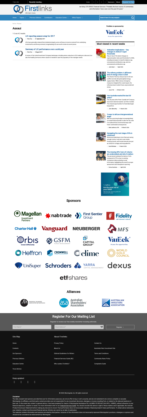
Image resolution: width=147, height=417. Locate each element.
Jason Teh (111, 90)
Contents (15, 348)
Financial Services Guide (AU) (63, 358)
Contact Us (97, 343)
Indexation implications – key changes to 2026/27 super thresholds (118, 52)
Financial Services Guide (68, 406)
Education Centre (62, 18)
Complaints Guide (100, 364)
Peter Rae (29, 39)
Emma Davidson (113, 167)
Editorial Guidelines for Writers (64, 353)
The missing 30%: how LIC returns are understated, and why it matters (120, 153)
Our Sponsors (17, 353)
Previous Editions (35, 18)
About (118, 2)
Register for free (128, 2)
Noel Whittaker (112, 146)
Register (120, 327)
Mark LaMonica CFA (114, 127)
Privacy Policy (58, 343)
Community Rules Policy (102, 358)
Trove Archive (17, 369)
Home (14, 18)
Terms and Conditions (101, 353)
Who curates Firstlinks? (61, 364)
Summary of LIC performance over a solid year (44, 49)
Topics (23, 18)
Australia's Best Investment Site (104, 348)
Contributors (48, 18)
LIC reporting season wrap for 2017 (40, 36)
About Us (57, 348)
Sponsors (111, 2)
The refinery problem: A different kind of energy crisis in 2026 (119, 74)
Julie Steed (111, 67)
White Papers (77, 18)
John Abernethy (113, 108)
